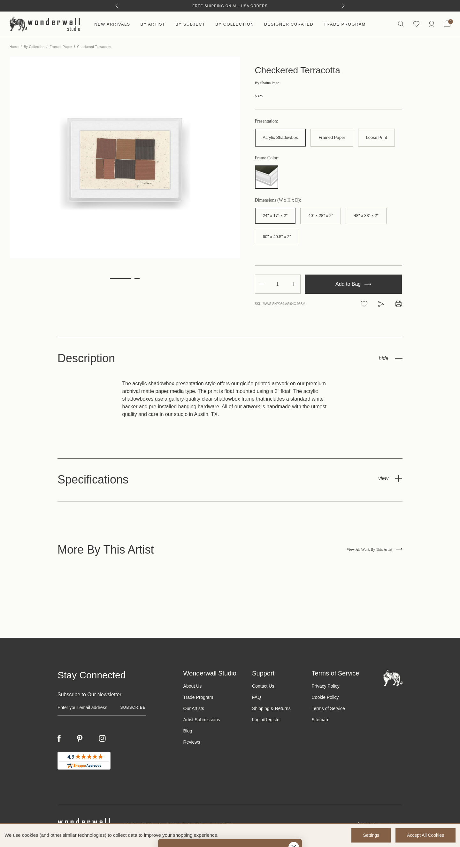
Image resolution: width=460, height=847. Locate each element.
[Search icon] (400, 24)
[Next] (343, 5)
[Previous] (116, 5)
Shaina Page (267, 83)
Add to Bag (353, 284)
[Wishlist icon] (416, 24)
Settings (371, 835)
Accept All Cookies (425, 835)
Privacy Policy (326, 686)
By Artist (152, 24)
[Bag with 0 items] (447, 24)
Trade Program (345, 24)
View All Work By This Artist (374, 549)
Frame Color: (267, 158)
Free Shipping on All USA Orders (229, 6)
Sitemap (320, 719)
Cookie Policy (325, 697)
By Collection (234, 24)
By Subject (190, 24)
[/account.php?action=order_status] (431, 24)
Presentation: (266, 121)
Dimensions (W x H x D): (278, 200)
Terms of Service (328, 708)
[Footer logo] (392, 678)
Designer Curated (288, 24)
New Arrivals (112, 24)
